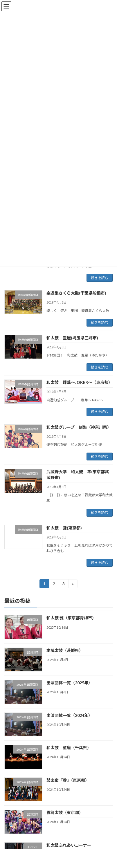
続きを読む (99, 278)
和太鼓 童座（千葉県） (68, 747)
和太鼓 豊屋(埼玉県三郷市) (72, 337)
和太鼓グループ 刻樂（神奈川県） (78, 427)
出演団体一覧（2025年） (69, 682)
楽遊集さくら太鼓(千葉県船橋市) (76, 292)
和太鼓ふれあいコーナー (68, 845)
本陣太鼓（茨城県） (64, 650)
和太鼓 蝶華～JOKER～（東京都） (79, 382)
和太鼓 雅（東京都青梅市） (71, 618)
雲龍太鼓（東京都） (64, 812)
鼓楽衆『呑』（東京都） (67, 780)
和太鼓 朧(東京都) (64, 527)
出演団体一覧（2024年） (69, 715)
